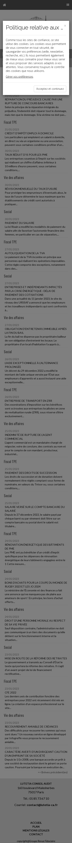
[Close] (65, 26)
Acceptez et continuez (50, 89)
